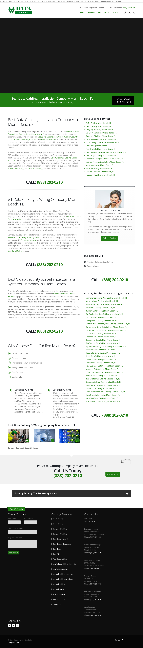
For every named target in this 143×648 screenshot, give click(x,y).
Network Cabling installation (63, 579)
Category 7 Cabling (59, 534)
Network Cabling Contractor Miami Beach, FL (104, 158)
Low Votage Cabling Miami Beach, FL (101, 155)
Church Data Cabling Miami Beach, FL (101, 317)
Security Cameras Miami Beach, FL (100, 171)
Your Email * (28, 519)
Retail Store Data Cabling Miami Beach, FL (103, 385)
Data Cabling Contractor (61, 544)
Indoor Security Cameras (26, 139)
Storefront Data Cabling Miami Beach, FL (103, 395)
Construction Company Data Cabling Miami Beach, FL (108, 324)
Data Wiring (56, 554)
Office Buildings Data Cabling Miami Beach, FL (105, 372)
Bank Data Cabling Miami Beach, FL (100, 307)
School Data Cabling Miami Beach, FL (101, 388)
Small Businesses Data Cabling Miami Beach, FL (105, 392)
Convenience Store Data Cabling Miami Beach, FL (106, 327)
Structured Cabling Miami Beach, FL (100, 175)
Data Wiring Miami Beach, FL (98, 146)
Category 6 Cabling (59, 529)
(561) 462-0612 (95, 568)
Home (82, 13)
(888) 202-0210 (129, 7)
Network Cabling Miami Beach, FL (100, 165)
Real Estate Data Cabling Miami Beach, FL (103, 379)
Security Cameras (58, 594)
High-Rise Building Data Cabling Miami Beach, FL (106, 346)
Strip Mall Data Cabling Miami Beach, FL (102, 398)
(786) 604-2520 (95, 553)
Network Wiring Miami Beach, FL (99, 168)
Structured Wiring (35, 168)
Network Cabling (58, 584)
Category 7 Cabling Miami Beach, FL (101, 136)
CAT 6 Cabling (57, 519)
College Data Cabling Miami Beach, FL (101, 320)
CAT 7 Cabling (57, 524)
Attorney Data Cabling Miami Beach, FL (102, 301)
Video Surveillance (48, 139)
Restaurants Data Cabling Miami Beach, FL (103, 382)
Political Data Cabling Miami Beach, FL (101, 375)
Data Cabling (57, 549)
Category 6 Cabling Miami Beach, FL (101, 129)
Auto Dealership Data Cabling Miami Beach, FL (105, 304)
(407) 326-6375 (95, 584)
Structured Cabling (16, 168)
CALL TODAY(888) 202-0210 (123, 100)
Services (90, 13)
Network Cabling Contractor (63, 574)
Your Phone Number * (16, 528)
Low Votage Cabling (60, 569)
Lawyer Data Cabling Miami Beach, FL (101, 359)
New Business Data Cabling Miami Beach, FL (104, 366)
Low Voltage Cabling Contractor (64, 564)
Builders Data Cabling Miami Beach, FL (102, 311)
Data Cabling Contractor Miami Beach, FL (103, 142)
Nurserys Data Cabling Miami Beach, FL (102, 369)
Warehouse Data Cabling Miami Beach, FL (103, 401)
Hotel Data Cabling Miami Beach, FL (100, 356)
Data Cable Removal (60, 539)
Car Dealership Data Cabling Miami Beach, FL (104, 314)
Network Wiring (58, 589)
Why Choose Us (103, 13)
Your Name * (12, 519)
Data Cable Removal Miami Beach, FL (101, 139)
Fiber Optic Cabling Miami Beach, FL (100, 149)
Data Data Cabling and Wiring (50, 137)
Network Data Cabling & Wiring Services (24, 237)
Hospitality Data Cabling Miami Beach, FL (103, 353)
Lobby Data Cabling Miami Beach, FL (101, 362)
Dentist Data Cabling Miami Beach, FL (101, 333)
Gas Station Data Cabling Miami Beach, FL (103, 343)
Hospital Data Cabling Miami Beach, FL (102, 349)
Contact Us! (113, 474)
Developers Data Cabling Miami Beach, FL (103, 340)
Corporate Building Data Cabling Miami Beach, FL (106, 330)
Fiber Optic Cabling (59, 559)
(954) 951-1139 (95, 537)
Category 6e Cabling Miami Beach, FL (101, 133)
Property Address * (15, 538)
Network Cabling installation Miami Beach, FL (105, 162)
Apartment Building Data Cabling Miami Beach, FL (106, 298)
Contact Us (117, 13)
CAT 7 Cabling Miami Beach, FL (98, 126)
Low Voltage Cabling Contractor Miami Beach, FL (106, 152)
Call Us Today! (109, 238)
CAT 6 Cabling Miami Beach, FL (98, 123)
